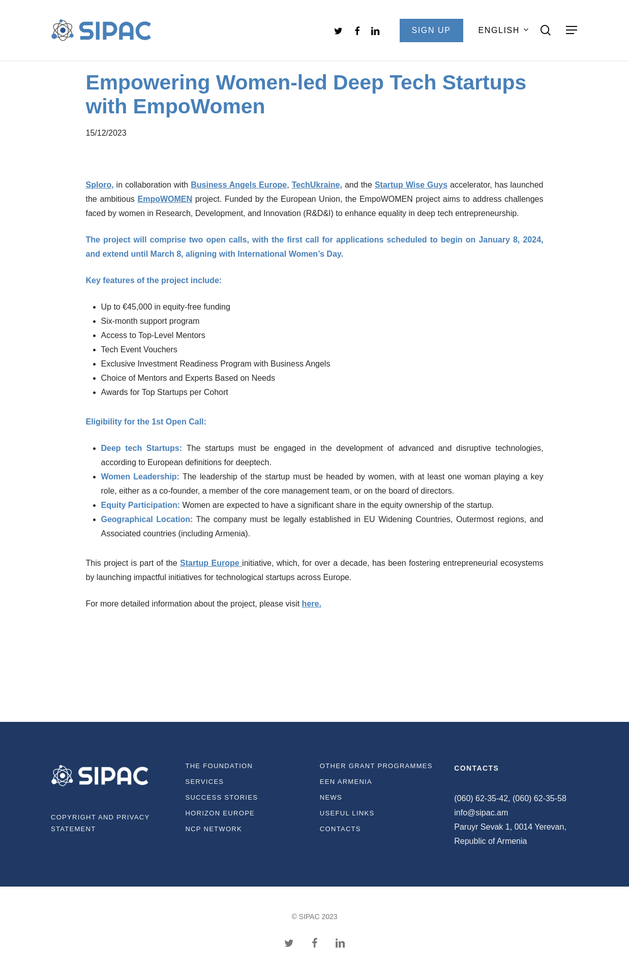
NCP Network (213, 829)
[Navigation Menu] (572, 30)
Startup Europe (209, 563)
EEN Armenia (346, 781)
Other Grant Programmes (376, 766)
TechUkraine (316, 184)
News (331, 797)
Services (204, 781)
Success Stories (221, 797)
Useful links (347, 813)
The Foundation (219, 766)
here (310, 603)
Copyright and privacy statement (100, 823)
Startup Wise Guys (411, 184)
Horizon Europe (220, 813)
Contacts (340, 829)
